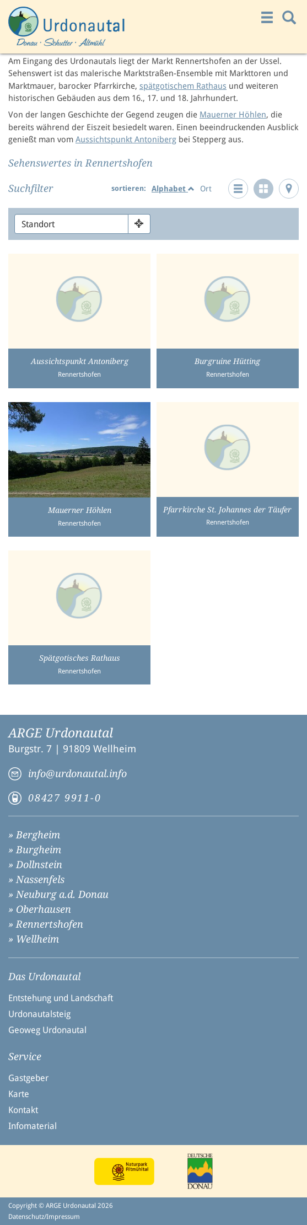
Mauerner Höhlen (233, 115)
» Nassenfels (36, 879)
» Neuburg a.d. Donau (58, 894)
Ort (206, 188)
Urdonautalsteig (39, 1014)
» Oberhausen (39, 909)
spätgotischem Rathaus (183, 86)
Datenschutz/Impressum (44, 1217)
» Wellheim (33, 939)
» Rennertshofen (45, 924)
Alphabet (173, 188)
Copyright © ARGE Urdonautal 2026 (60, 1206)
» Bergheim (34, 835)
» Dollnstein (35, 864)
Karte (18, 1094)
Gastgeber (28, 1078)
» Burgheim (34, 849)
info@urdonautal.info (77, 773)
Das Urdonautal (44, 977)
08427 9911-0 (64, 798)
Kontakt (23, 1110)
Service (24, 1057)
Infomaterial (32, 1126)
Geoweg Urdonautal (47, 1030)
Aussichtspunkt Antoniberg (126, 140)
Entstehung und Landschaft (60, 998)
